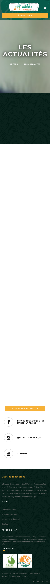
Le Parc (14, 64)
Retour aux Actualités (25, 408)
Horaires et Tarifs (9, 510)
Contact (5, 524)
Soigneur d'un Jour (9, 514)
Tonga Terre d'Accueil (11, 519)
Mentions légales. (21, 576)
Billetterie (25, 15)
